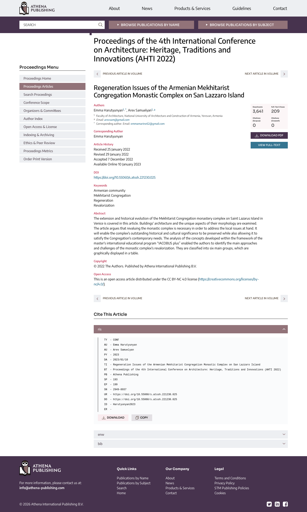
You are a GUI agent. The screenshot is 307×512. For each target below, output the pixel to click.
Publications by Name (132, 478)
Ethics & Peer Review (39, 143)
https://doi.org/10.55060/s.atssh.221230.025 (124, 177)
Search (122, 488)
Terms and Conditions (230, 478)
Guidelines (241, 8)
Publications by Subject (134, 483)
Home (121, 493)
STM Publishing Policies (232, 488)
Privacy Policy (225, 483)
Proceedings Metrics (38, 151)
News (147, 8)
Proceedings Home (37, 78)
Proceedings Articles (38, 86)
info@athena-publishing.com (41, 488)
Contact (280, 8)
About (114, 8)
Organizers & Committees (42, 111)
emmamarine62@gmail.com (148, 123)
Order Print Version (38, 159)
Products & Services (192, 8)
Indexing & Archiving (39, 135)
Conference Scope (36, 102)
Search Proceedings (38, 94)
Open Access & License (40, 127)
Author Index (33, 119)
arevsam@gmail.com (116, 119)
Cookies (220, 493)
